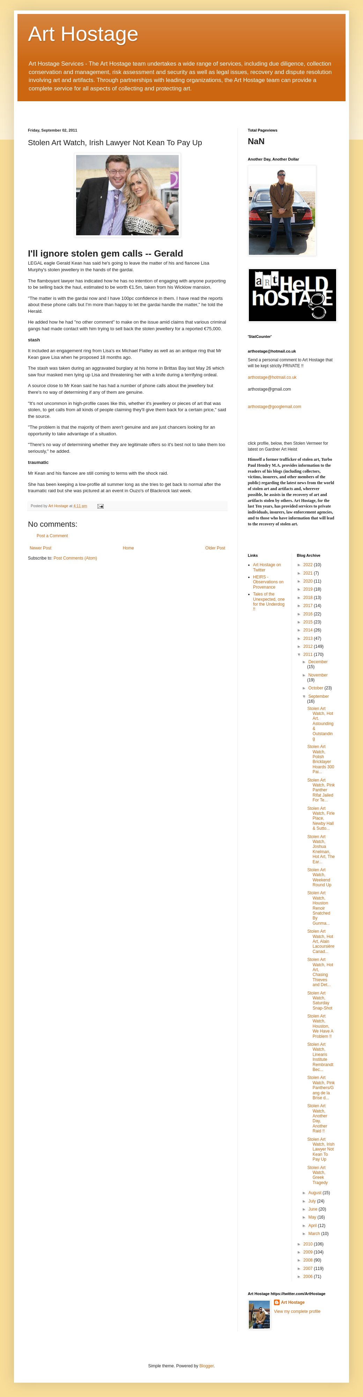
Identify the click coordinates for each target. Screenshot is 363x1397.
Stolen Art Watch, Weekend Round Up (319, 877)
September (318, 696)
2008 (308, 1260)
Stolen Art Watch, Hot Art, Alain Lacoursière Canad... (320, 941)
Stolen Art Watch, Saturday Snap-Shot (319, 1001)
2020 (308, 581)
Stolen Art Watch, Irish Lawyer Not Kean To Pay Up (320, 1149)
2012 (308, 646)
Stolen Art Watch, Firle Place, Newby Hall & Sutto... (321, 818)
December (317, 661)
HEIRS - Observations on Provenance (268, 582)
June (313, 1209)
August (315, 1192)
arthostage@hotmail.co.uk (272, 377)
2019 (308, 589)
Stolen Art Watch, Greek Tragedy (317, 1175)
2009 (308, 1252)
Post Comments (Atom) (75, 558)
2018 (308, 597)
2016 (308, 614)
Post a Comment (52, 535)
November (317, 675)
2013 (308, 638)
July (312, 1201)
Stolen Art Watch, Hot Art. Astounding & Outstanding (320, 723)
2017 (308, 605)
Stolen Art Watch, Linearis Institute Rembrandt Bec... (320, 1057)
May (312, 1217)
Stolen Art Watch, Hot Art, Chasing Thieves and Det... (320, 972)
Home (128, 548)
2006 (308, 1276)
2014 (308, 630)
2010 (308, 1244)
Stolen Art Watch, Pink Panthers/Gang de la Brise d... (321, 1087)
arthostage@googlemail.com (274, 406)
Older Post (215, 548)
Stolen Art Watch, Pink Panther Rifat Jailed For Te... (321, 790)
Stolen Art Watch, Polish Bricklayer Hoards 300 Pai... (320, 759)
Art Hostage (83, 33)
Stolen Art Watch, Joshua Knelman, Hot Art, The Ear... (321, 849)
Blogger (206, 1365)
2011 (308, 654)
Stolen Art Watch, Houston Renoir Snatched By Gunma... (318, 907)
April (313, 1225)
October (316, 688)
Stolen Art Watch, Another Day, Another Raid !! (317, 1118)
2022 (308, 564)
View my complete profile (297, 1311)
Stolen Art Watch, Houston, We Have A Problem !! (320, 1026)
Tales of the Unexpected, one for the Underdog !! (269, 602)
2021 (308, 573)
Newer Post (40, 548)
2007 (308, 1268)
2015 (308, 622)
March (314, 1233)
